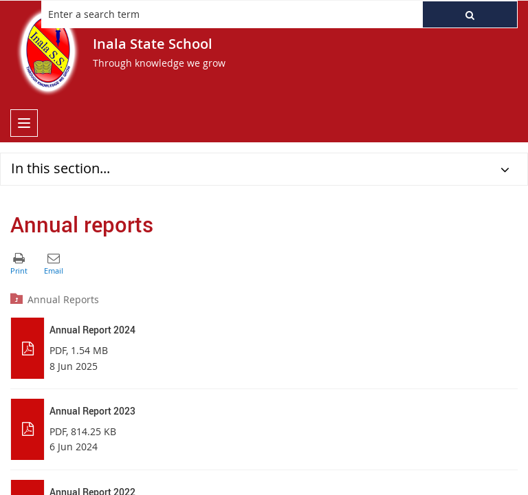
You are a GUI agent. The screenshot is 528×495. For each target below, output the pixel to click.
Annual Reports (63, 299)
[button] (470, 14)
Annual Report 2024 (92, 329)
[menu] (24, 123)
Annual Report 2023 (92, 410)
